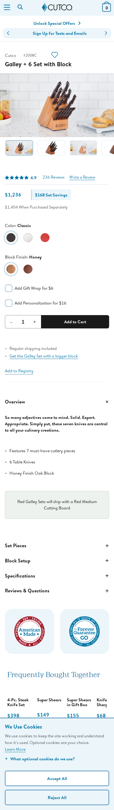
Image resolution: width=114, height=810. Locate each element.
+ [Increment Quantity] (34, 321)
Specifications (57, 576)
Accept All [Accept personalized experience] (57, 778)
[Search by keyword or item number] (20, 7)
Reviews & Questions (57, 591)
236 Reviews (53, 177)
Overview (57, 402)
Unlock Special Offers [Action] (57, 23)
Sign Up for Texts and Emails (60, 33)
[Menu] (7, 8)
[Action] (54, 55)
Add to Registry (19, 371)
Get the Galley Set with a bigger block (43, 356)
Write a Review (82, 177)
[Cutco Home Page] (57, 7)
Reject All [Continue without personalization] (57, 797)
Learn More (15, 749)
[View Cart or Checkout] (106, 10)
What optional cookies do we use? (40, 758)
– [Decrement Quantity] (11, 321)
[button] (8, 33)
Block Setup (57, 560)
